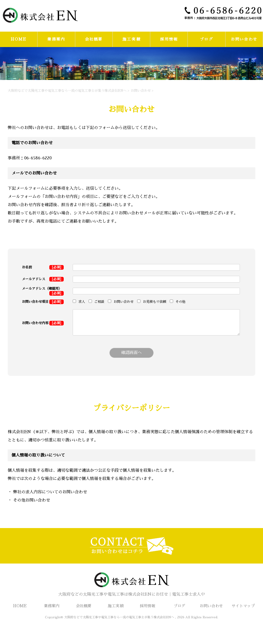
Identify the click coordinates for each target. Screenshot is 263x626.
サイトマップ (243, 606)
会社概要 (94, 39)
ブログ (206, 39)
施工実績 (131, 39)
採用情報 (169, 39)
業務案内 (56, 39)
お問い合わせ (244, 39)
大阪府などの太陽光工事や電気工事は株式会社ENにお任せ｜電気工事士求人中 (131, 583)
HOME (19, 39)
